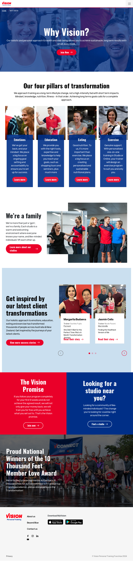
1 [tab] (89, 353)
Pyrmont (67, 326)
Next (124, 353)
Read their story (72, 339)
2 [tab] (92, 353)
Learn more (19, 179)
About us (31, 516)
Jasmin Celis (106, 319)
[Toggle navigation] (129, 3)
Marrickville (103, 326)
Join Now (65, 52)
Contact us (32, 529)
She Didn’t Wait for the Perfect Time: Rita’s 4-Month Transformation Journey (73, 334)
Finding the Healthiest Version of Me (107, 331)
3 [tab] (95, 353)
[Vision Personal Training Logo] (6, 3)
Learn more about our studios (20, 249)
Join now (31, 425)
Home (4, 11)
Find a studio (98, 424)
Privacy (9, 556)
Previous (60, 353)
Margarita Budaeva (75, 319)
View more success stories (23, 342)
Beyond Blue (33, 522)
